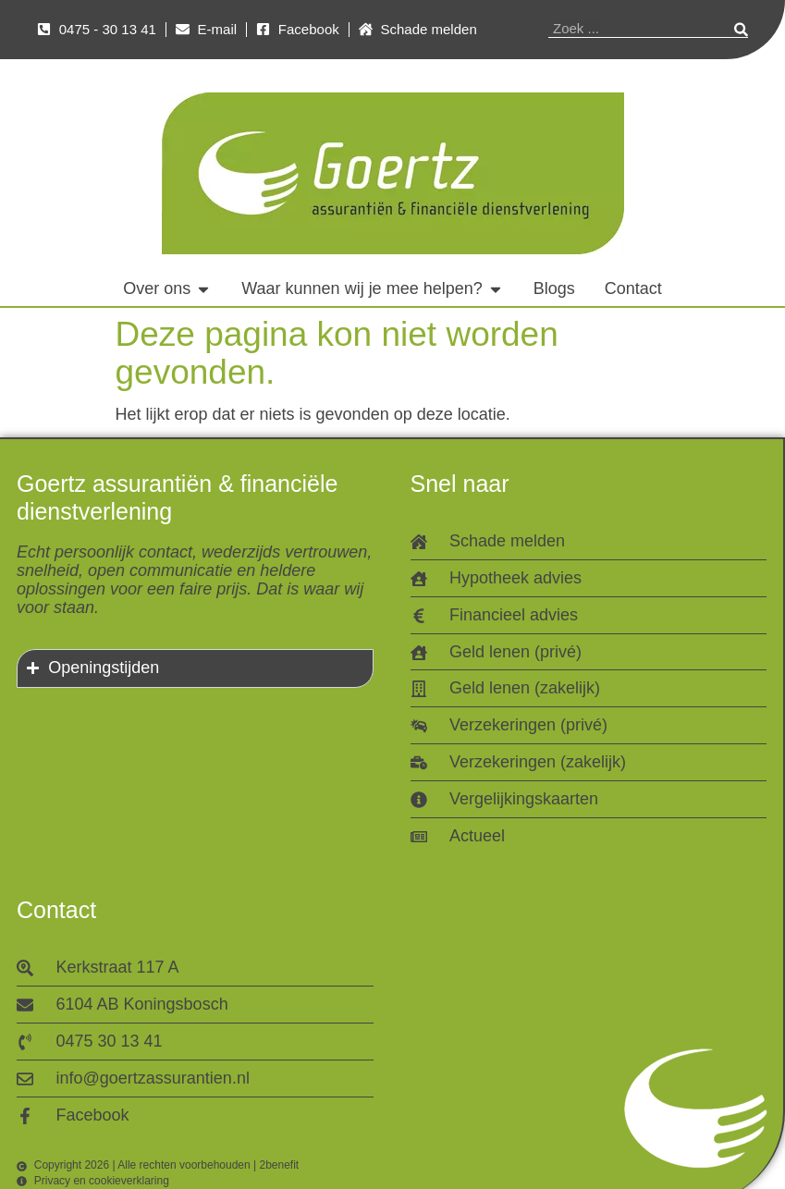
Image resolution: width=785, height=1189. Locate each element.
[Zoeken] (741, 29)
